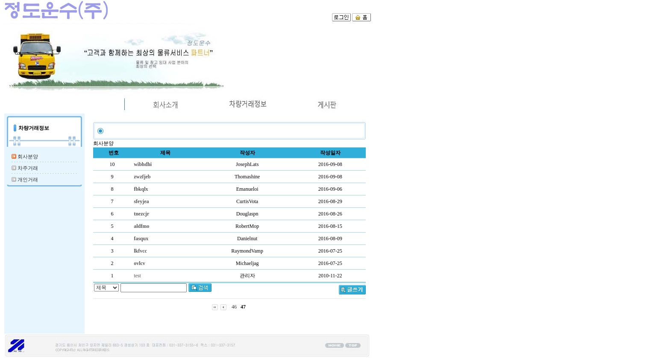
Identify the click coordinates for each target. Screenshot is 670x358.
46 (234, 307)
